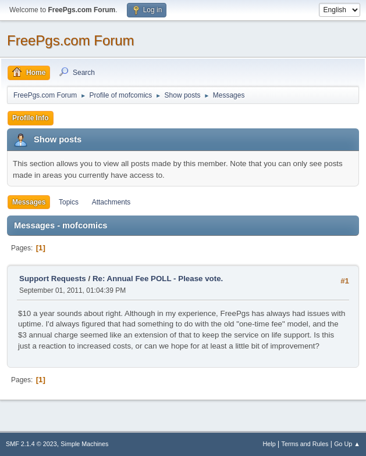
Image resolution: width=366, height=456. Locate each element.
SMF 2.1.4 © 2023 (31, 443)
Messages (28, 202)
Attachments (111, 202)
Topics (69, 202)
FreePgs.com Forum (70, 40)
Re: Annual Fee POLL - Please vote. (158, 278)
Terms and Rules (305, 443)
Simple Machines (84, 443)
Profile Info (30, 118)
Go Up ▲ (347, 443)
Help (269, 443)
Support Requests (52, 278)
